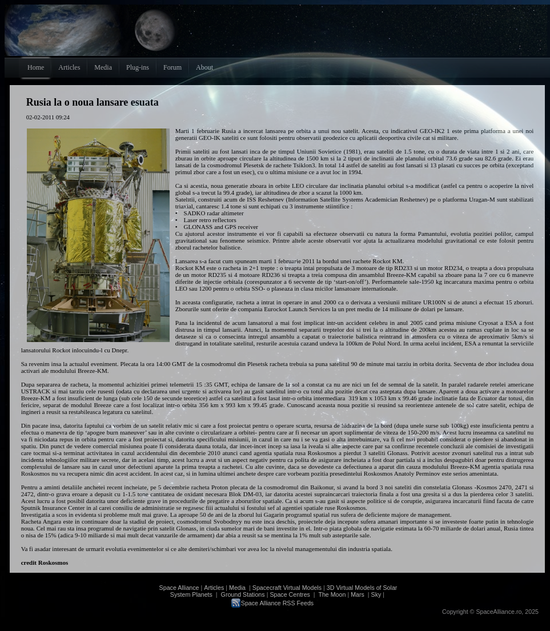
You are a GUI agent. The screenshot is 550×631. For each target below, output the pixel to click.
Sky (376, 594)
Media (237, 587)
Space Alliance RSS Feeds (277, 603)
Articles (214, 587)
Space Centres (290, 594)
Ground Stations (243, 594)
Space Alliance (179, 587)
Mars (357, 594)
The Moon (331, 594)
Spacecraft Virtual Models (287, 587)
